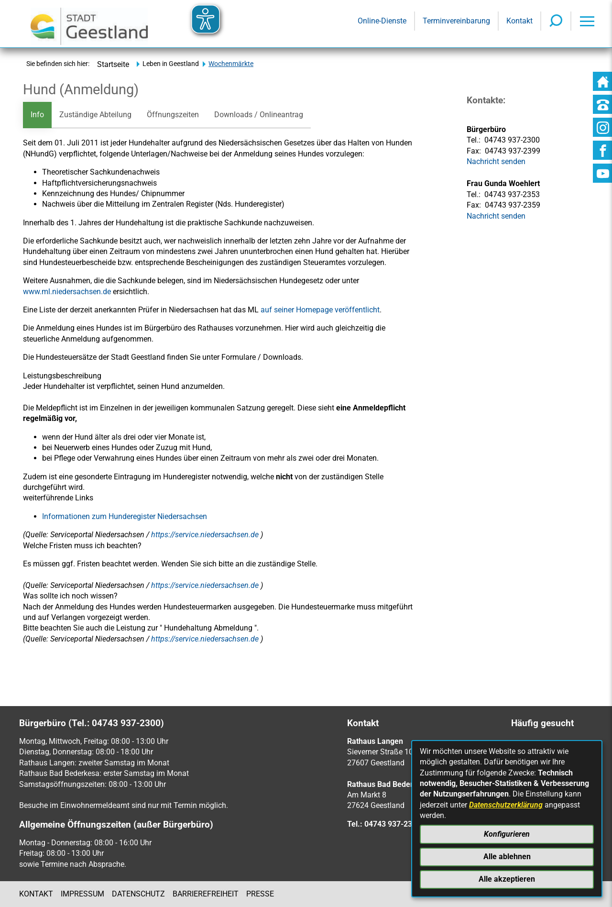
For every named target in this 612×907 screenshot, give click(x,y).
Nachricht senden (496, 216)
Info (37, 114)
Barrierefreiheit (206, 893)
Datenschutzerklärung (506, 804)
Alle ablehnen (507, 856)
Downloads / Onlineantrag (258, 114)
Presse (260, 893)
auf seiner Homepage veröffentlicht (320, 309)
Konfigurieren (507, 834)
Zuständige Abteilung (95, 114)
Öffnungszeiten (173, 114)
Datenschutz (138, 893)
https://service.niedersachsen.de (206, 534)
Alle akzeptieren (507, 879)
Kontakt (36, 893)
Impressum (82, 893)
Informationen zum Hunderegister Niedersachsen (124, 516)
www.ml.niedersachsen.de (67, 291)
